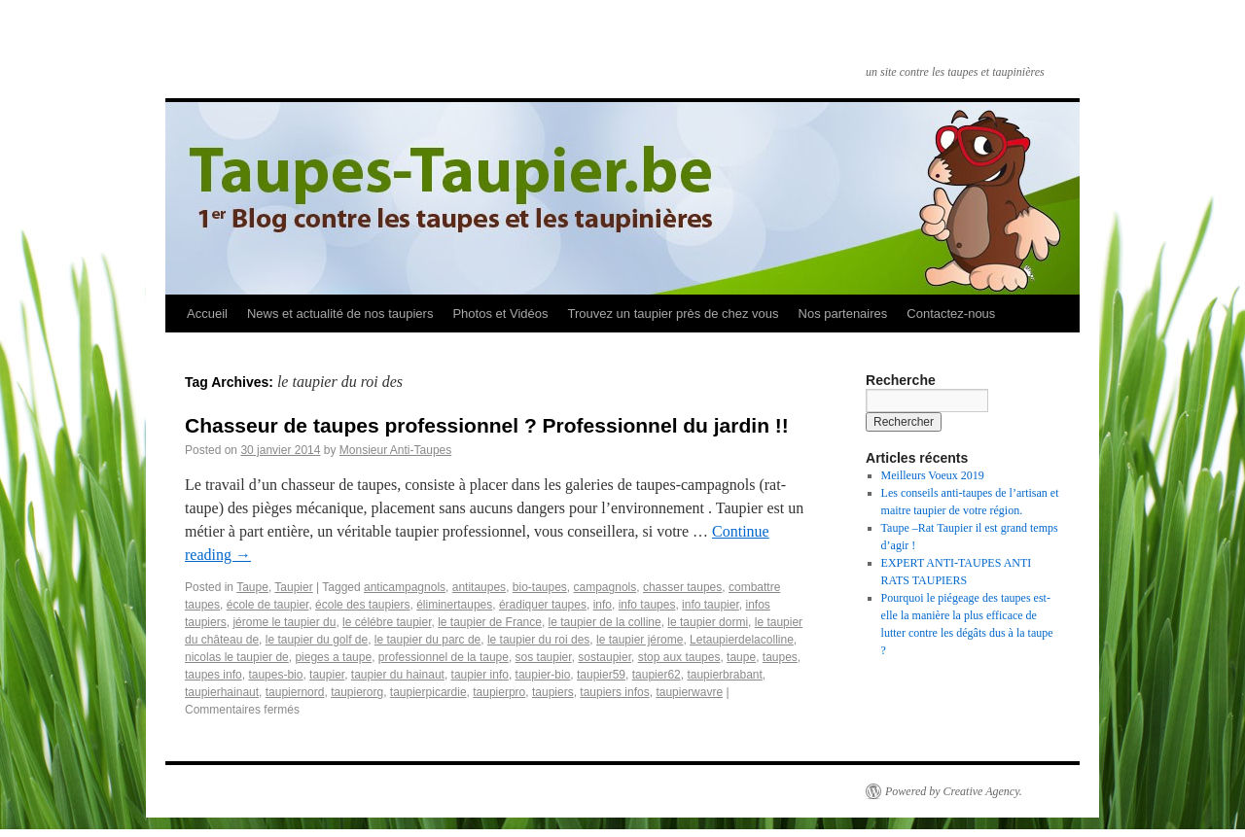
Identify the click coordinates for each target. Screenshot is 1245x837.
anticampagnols (404, 587)
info (602, 604)
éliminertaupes (454, 604)
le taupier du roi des (538, 639)
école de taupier (268, 604)
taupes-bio (275, 674)
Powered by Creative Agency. (953, 791)
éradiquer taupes (543, 604)
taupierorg (357, 692)
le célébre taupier (386, 622)
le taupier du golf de (317, 639)
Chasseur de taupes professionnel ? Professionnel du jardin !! (487, 425)
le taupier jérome (639, 639)
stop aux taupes (679, 657)
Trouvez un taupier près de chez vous (672, 313)
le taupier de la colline (605, 622)
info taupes (647, 604)
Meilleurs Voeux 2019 (932, 475)
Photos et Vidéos (500, 313)
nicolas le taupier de (237, 657)
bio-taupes (540, 587)
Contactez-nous (951, 313)
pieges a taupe (333, 657)
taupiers (553, 692)
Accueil (207, 313)
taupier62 (656, 674)
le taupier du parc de (427, 639)
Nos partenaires (843, 313)
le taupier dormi (707, 622)
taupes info (213, 674)
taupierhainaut (222, 692)
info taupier (710, 604)
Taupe (252, 587)
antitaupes (479, 587)
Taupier (293, 587)
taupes (780, 657)
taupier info (480, 674)
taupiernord (295, 692)
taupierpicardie (428, 692)
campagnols (605, 587)
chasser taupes (682, 587)
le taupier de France (490, 622)
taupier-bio (543, 674)
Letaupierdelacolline (742, 639)
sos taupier (544, 657)
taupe (741, 657)
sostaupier (604, 657)
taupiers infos (614, 692)
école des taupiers (362, 604)
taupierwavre (689, 692)
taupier (326, 674)
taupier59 (601, 674)
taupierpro (499, 692)
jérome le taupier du (284, 622)
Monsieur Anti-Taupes (395, 450)
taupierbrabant (724, 674)
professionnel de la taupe (443, 657)
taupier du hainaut (398, 674)
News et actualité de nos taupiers (340, 313)
